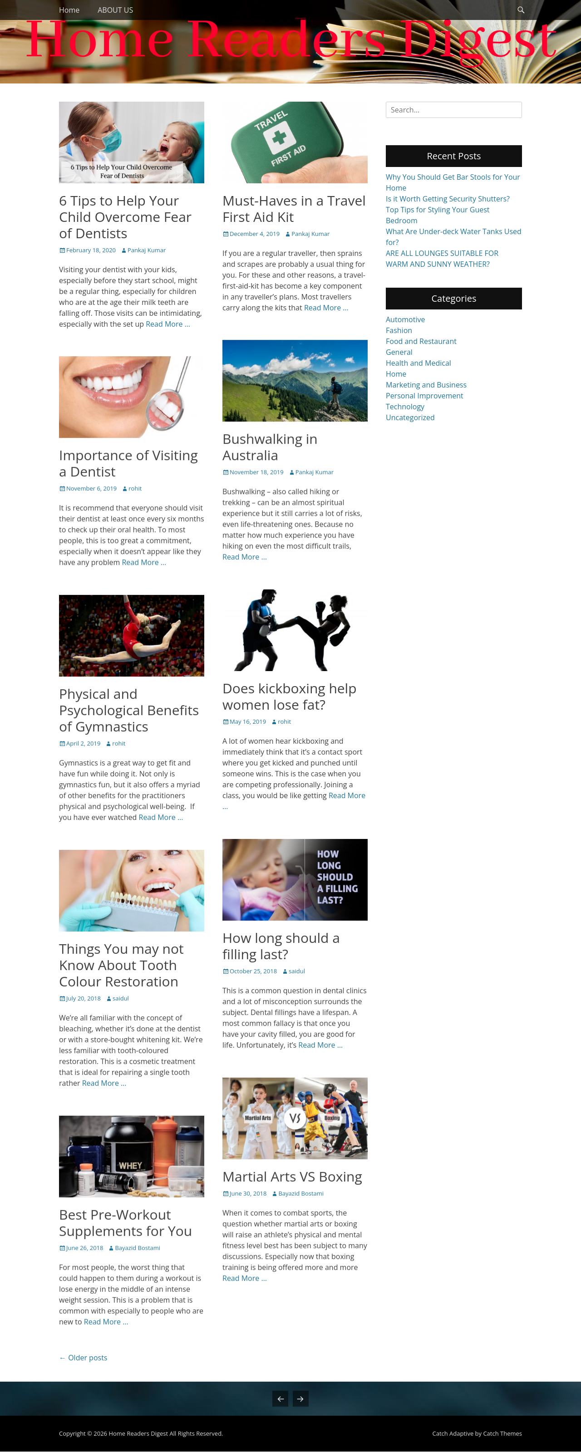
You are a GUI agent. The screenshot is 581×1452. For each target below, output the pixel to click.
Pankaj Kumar (147, 250)
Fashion (399, 330)
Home (69, 10)
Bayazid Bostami (301, 1193)
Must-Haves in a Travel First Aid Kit (294, 208)
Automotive (405, 319)
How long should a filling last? (281, 945)
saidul (297, 971)
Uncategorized (410, 417)
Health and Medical (418, 363)
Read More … (168, 324)
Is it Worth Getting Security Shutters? (448, 199)
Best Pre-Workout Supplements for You (125, 1222)
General (399, 352)
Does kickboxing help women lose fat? (289, 696)
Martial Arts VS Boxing (292, 1176)
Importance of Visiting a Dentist (128, 463)
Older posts (83, 1358)
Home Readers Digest (138, 1434)
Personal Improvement (424, 396)
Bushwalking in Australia (270, 446)
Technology (405, 407)
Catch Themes (502, 1434)
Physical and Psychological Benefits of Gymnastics (129, 710)
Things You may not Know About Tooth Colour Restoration (121, 965)
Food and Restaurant (421, 341)
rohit (135, 488)
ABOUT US (115, 10)
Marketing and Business (426, 385)
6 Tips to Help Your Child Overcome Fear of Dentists (125, 216)
